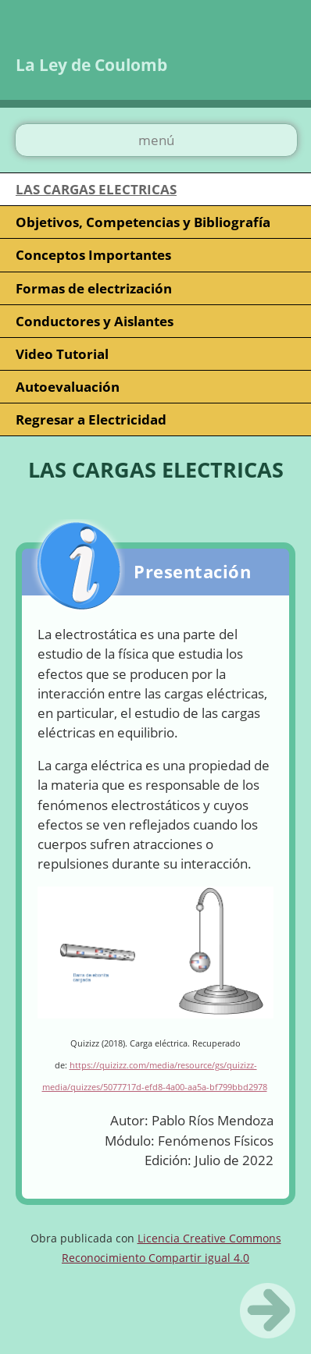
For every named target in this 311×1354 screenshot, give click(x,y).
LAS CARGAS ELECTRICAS (96, 189)
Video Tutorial (62, 354)
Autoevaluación (68, 387)
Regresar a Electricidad (91, 419)
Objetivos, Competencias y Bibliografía (143, 222)
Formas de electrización (94, 288)
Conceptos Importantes (93, 255)
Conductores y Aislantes (94, 321)
